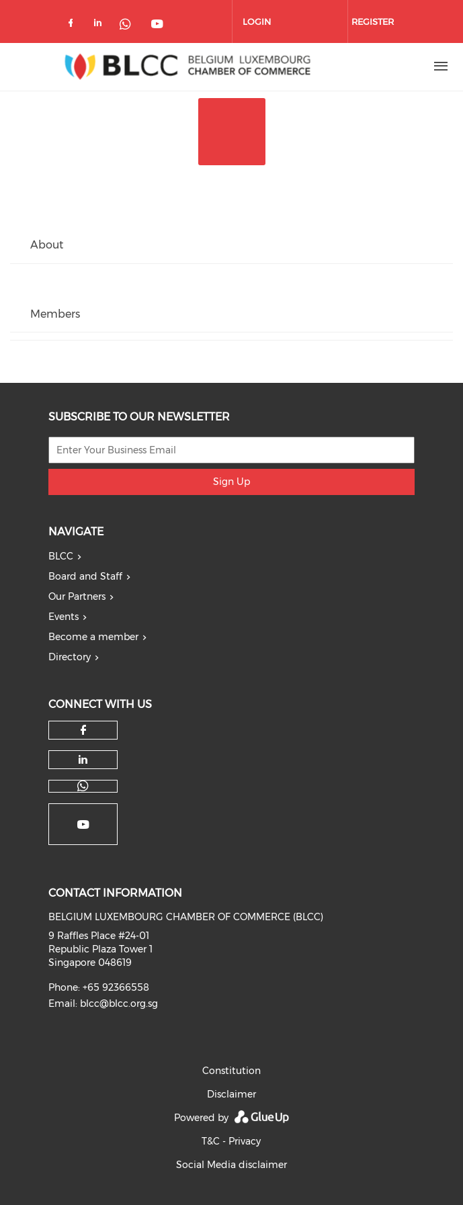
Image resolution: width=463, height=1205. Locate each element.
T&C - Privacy (231, 1141)
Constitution (231, 1071)
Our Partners (77, 596)
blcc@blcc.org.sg (119, 1003)
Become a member (93, 637)
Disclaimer (231, 1094)
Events (63, 617)
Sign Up (231, 482)
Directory (69, 657)
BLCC (60, 556)
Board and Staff (85, 576)
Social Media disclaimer (231, 1165)
